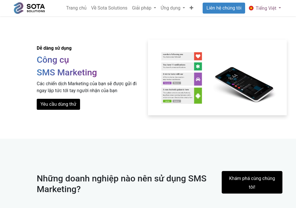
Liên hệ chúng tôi (223, 8)
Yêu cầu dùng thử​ (58, 104)
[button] (191, 8)
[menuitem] (76, 8)
